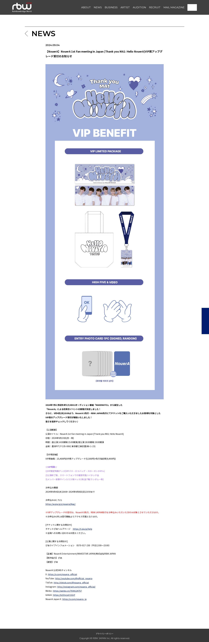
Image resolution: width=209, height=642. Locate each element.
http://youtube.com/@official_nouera (73, 578)
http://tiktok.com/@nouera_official (71, 582)
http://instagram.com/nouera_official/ (76, 586)
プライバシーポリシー (104, 633)
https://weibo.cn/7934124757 (67, 590)
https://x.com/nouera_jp (74, 599)
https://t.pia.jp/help (82, 528)
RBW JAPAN (19, 3)
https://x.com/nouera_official (62, 574)
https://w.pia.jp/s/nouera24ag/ (60, 504)
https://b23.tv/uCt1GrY (64, 594)
